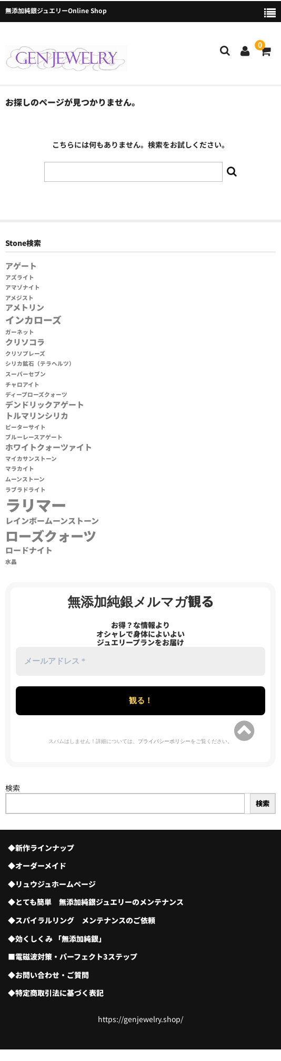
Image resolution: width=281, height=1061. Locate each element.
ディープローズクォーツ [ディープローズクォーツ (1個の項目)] (36, 394)
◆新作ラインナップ (41, 847)
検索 (12, 787)
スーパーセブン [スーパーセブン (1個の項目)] (25, 374)
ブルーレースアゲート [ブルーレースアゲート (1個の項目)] (34, 437)
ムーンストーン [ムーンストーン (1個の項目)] (25, 479)
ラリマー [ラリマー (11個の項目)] (35, 504)
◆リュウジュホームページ (52, 884)
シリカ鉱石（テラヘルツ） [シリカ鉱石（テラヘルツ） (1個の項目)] (40, 363)
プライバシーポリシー (164, 741)
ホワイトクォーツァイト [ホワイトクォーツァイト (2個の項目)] (48, 446)
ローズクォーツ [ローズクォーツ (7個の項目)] (50, 535)
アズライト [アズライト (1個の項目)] (19, 277)
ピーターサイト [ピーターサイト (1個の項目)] (25, 427)
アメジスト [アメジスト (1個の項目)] (19, 298)
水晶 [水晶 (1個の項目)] (11, 561)
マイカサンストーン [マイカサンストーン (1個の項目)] (31, 458)
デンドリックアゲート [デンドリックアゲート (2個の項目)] (44, 404)
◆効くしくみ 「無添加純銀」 (57, 938)
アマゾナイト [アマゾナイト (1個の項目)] (22, 287)
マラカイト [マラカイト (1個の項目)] (19, 468)
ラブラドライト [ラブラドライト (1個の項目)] (25, 489)
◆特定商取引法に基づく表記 (56, 992)
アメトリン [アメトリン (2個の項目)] (24, 307)
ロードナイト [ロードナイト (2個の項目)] (29, 549)
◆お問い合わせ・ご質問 (48, 975)
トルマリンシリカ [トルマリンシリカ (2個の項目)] (36, 415)
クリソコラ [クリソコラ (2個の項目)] (25, 341)
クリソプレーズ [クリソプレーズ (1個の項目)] (25, 353)
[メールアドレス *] (140, 661)
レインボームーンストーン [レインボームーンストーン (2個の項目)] (52, 520)
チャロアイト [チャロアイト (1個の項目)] (22, 384)
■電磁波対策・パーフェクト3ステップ (72, 956)
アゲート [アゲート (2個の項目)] (21, 265)
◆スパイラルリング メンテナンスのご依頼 (81, 920)
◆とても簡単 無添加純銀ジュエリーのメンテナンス (96, 902)
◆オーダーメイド (37, 865)
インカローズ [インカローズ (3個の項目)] (33, 319)
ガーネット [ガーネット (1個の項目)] (19, 332)
